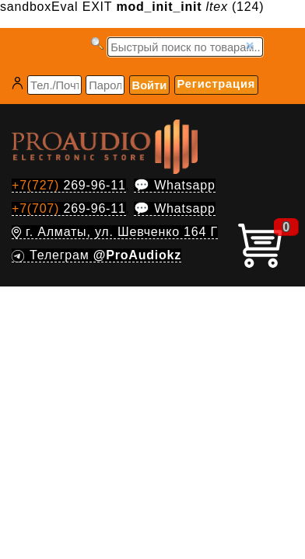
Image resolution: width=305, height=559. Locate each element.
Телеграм (96, 255)
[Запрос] (185, 47)
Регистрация (216, 84)
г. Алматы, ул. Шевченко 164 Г (115, 231)
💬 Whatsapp (174, 185)
